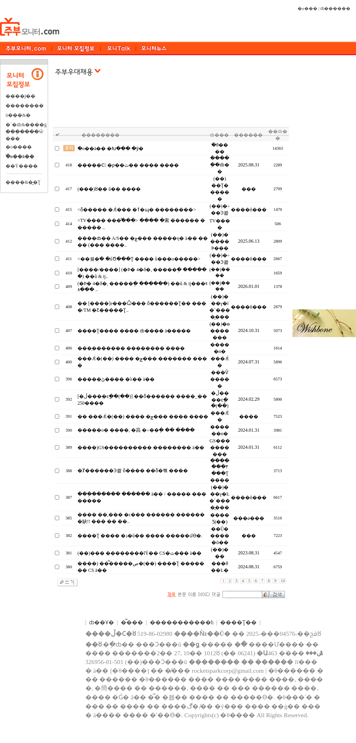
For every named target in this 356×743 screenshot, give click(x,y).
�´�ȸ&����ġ (26, 124)
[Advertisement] (171, 107)
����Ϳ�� (20, 96)
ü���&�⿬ (18, 115)
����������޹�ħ (182, 622)
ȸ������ (335, 8)
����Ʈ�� (238, 622)
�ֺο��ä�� (20, 156)
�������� (25, 105)
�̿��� (132, 622)
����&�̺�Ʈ (23, 182)
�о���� (19, 147)
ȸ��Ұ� (101, 622)
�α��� (307, 8)
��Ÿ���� (22, 166)
